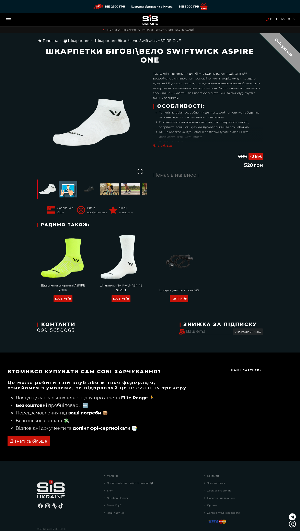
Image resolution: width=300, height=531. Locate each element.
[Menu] (8, 19)
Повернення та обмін (221, 482)
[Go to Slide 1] (47, 189)
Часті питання (216, 467)
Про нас (212, 490)
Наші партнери (116, 497)
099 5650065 (280, 19)
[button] (92, 123)
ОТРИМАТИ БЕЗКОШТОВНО (61, 426)
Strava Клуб (114, 490)
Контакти (213, 460)
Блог (110, 475)
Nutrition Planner (117, 482)
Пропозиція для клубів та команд (130, 467)
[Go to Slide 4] (109, 189)
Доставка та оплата (219, 475)
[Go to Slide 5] (130, 189)
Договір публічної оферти (223, 497)
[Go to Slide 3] (89, 189)
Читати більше (163, 145)
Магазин (112, 460)
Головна (48, 41)
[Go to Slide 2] (68, 189)
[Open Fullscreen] (140, 171)
